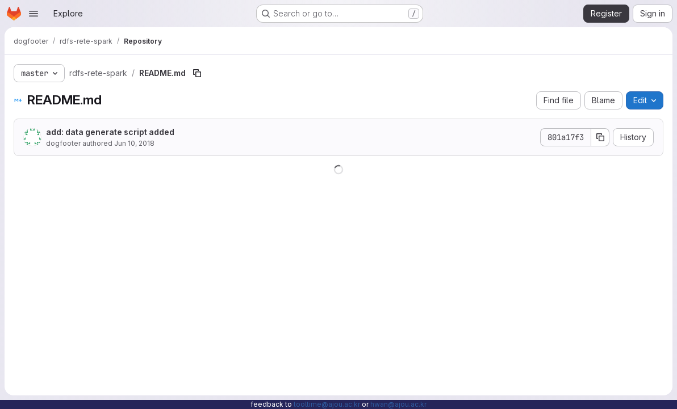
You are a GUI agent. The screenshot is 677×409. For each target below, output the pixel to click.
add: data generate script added (110, 132)
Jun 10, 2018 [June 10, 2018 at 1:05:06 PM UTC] (134, 143)
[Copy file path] (197, 73)
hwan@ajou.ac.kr (398, 404)
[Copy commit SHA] (600, 137)
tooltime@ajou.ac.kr (327, 404)
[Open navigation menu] (33, 14)
